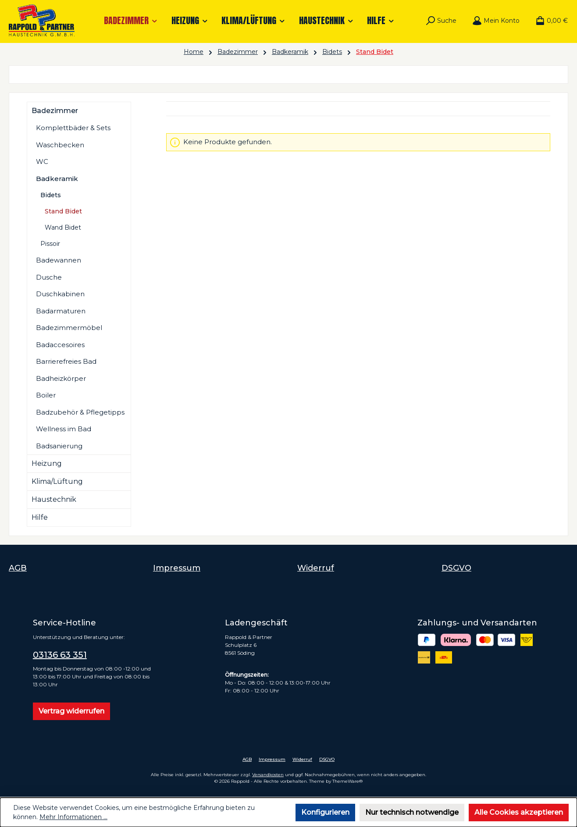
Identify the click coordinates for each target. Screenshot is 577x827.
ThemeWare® (347, 781)
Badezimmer (55, 110)
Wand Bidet (63, 227)
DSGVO (456, 568)
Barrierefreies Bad (66, 361)
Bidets (50, 195)
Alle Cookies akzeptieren (518, 812)
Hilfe (40, 517)
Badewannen (58, 260)
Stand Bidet (63, 211)
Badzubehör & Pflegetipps (80, 412)
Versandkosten (268, 774)
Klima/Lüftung (57, 481)
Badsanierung (59, 446)
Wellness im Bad (63, 429)
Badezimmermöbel (69, 327)
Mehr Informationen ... (73, 817)
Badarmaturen (60, 311)
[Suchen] (441, 21)
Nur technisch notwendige (412, 812)
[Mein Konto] (496, 21)
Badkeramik (57, 178)
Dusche (49, 277)
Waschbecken (60, 145)
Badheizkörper (61, 378)
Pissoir (50, 244)
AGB (18, 568)
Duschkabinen (60, 294)
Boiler (46, 395)
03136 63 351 (60, 655)
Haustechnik (54, 499)
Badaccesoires (60, 345)
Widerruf (315, 568)
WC (42, 161)
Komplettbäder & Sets (73, 128)
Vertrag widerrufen (71, 711)
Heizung (47, 463)
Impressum (176, 568)
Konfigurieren (325, 812)
